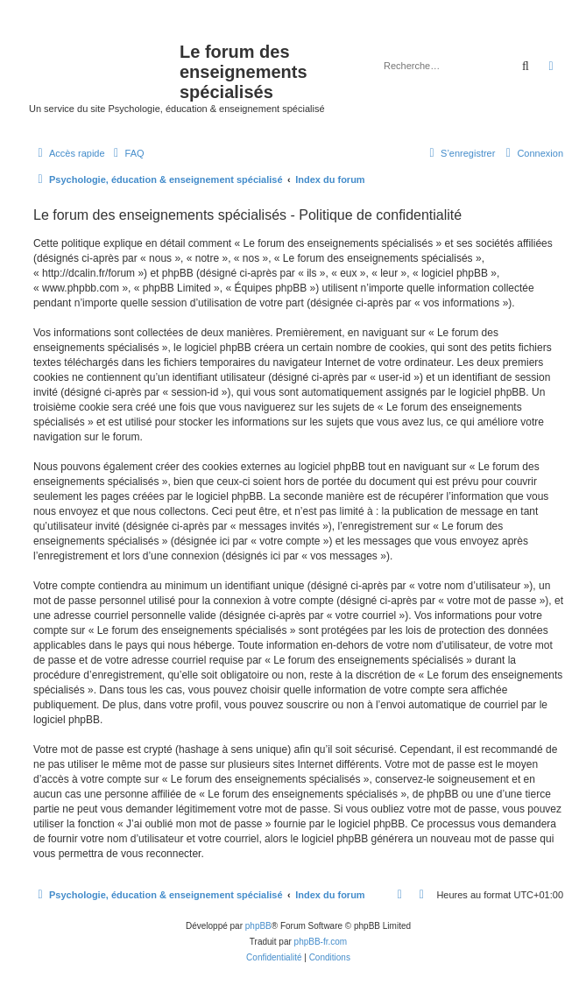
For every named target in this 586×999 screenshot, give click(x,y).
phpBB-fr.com (321, 941)
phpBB (258, 926)
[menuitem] (127, 153)
